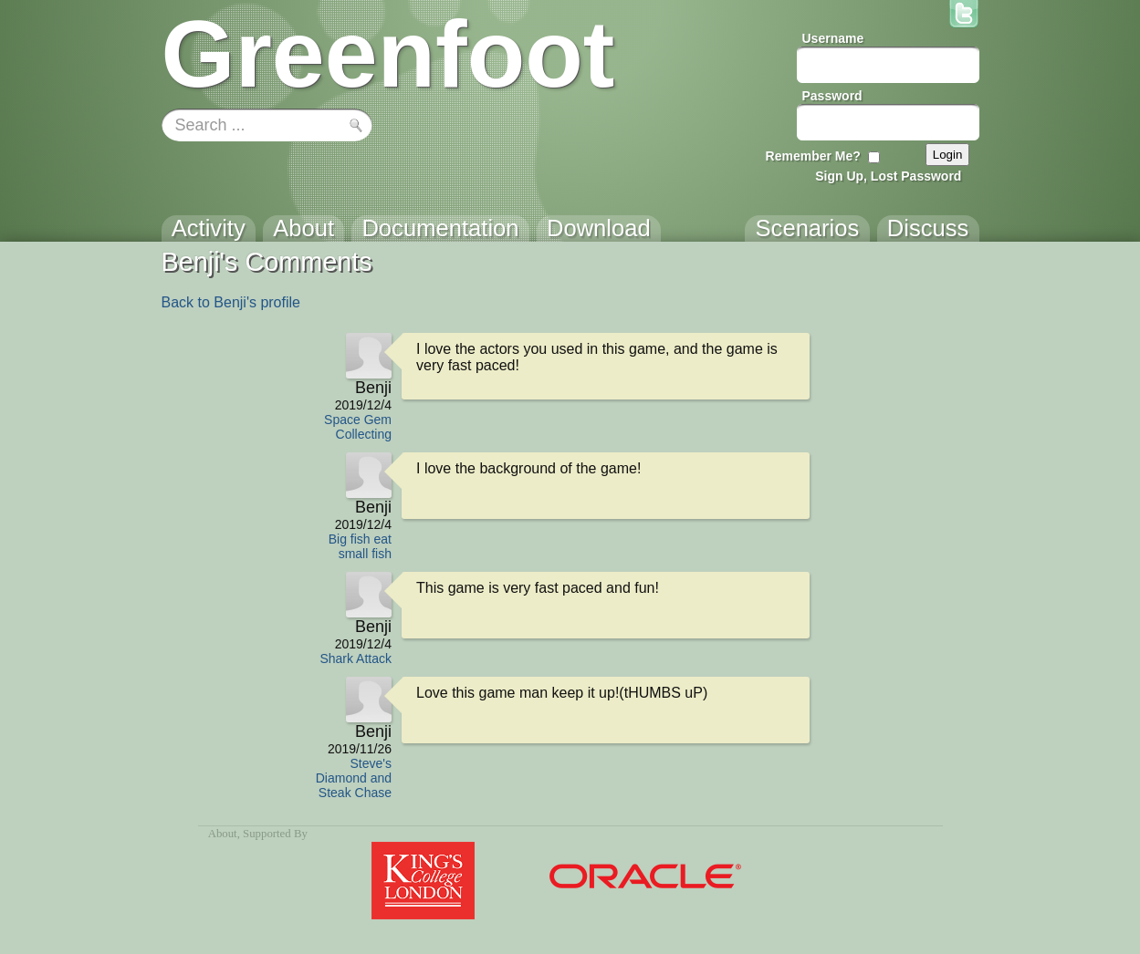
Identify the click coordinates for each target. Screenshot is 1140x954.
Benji (373, 387)
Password (832, 95)
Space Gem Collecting (358, 426)
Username (833, 38)
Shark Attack (355, 658)
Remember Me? (813, 156)
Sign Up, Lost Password (888, 176)
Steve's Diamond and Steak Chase (354, 778)
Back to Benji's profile (231, 302)
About (222, 833)
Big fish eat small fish (360, 546)
